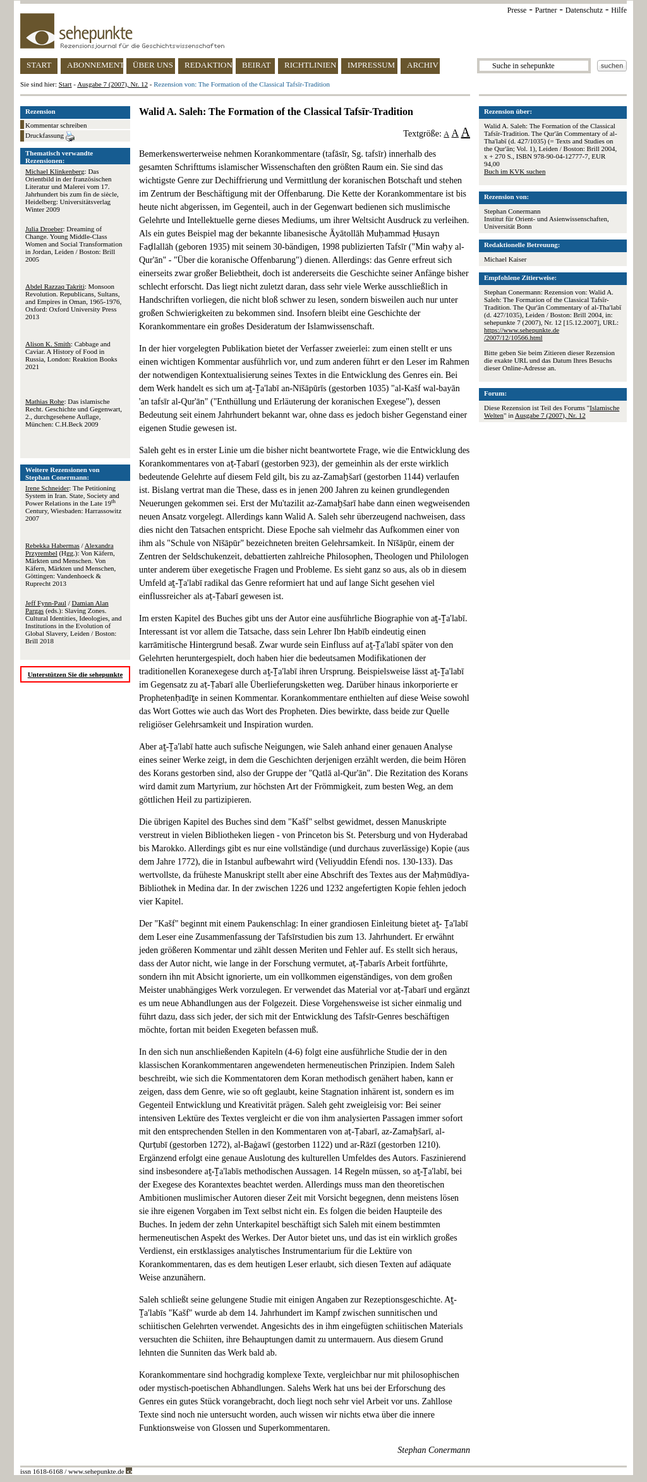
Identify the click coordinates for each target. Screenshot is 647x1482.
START (39, 65)
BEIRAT (256, 65)
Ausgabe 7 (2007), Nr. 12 (112, 84)
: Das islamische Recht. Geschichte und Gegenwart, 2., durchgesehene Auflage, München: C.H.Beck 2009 (73, 413)
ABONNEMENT (95, 65)
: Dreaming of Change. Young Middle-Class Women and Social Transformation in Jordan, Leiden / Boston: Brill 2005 (73, 244)
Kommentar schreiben (56, 125)
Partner (546, 10)
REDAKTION (208, 65)
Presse (517, 10)
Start (65, 84)
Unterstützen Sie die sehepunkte (75, 674)
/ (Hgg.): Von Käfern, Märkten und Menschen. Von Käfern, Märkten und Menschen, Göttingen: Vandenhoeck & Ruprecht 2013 (70, 564)
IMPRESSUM (371, 65)
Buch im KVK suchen (514, 171)
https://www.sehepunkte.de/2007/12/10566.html (521, 333)
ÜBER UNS (153, 65)
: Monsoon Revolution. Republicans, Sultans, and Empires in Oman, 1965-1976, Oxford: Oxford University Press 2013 (73, 301)
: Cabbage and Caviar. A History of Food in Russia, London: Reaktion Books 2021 (71, 355)
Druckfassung (50, 136)
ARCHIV (422, 65)
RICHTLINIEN (310, 65)
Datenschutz (584, 10)
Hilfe (619, 10)
